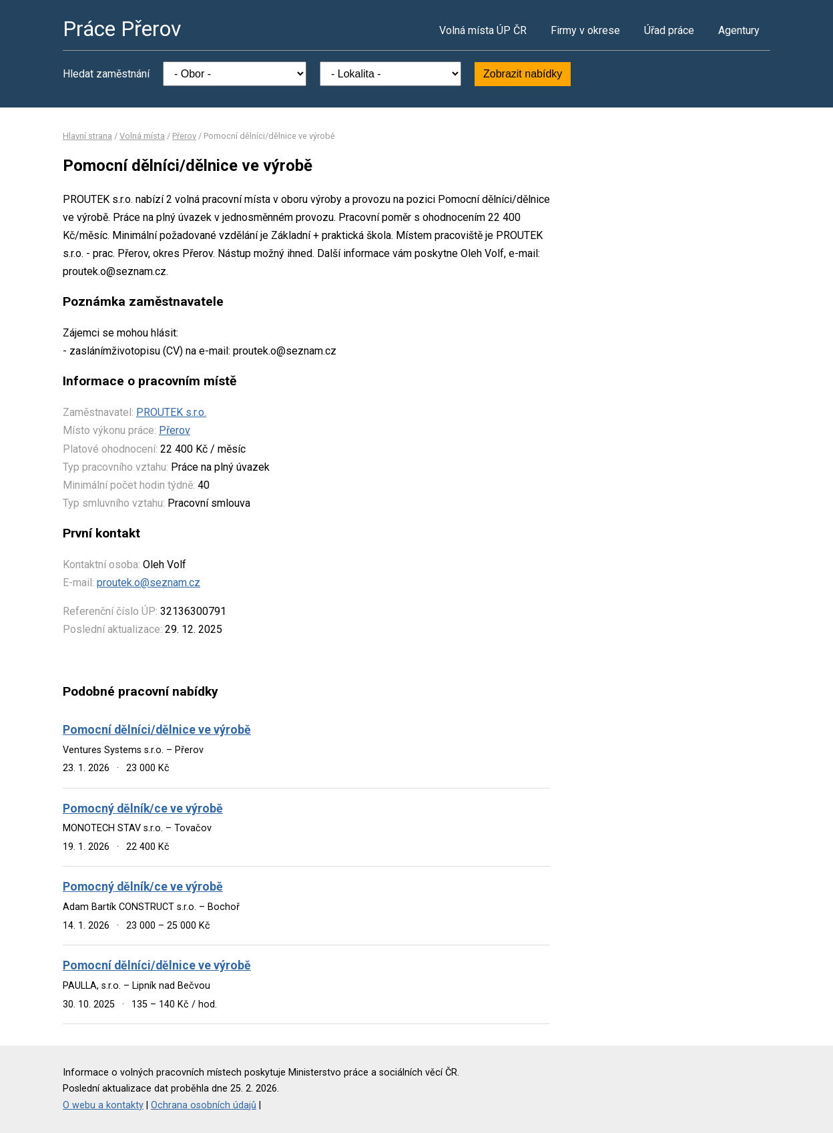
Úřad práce (669, 30)
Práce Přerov (122, 28)
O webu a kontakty (103, 1105)
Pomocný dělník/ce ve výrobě (143, 808)
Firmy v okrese (585, 30)
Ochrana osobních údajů (203, 1105)
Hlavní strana (87, 136)
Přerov (184, 136)
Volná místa (142, 136)
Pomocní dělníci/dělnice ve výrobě (157, 729)
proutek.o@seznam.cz (148, 582)
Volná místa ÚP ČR (483, 30)
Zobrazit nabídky (522, 73)
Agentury (739, 30)
